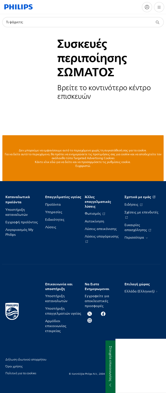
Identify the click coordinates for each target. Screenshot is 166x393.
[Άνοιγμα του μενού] (159, 7)
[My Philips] (147, 7)
